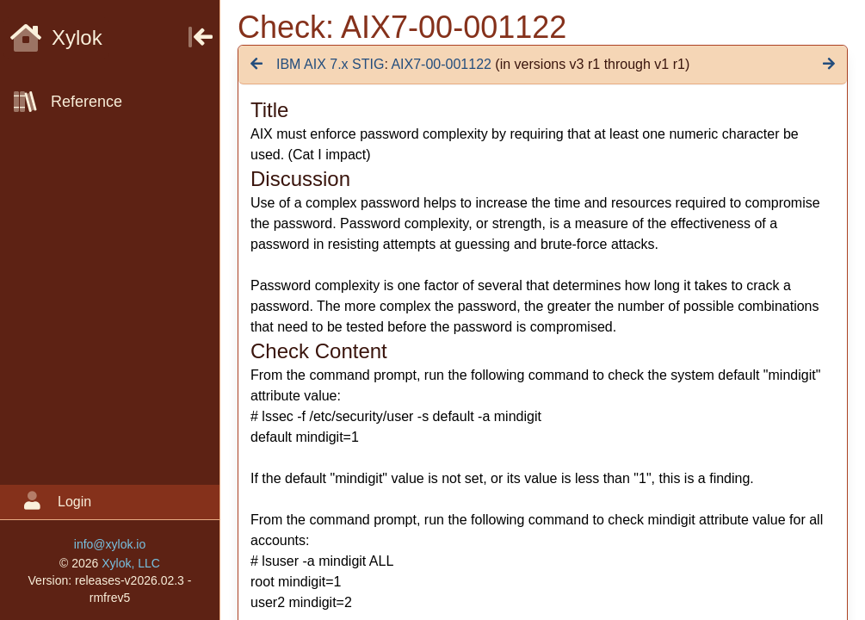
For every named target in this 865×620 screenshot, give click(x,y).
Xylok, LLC (131, 563)
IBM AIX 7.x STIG (330, 64)
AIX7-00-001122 (441, 64)
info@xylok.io (109, 544)
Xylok (56, 37)
